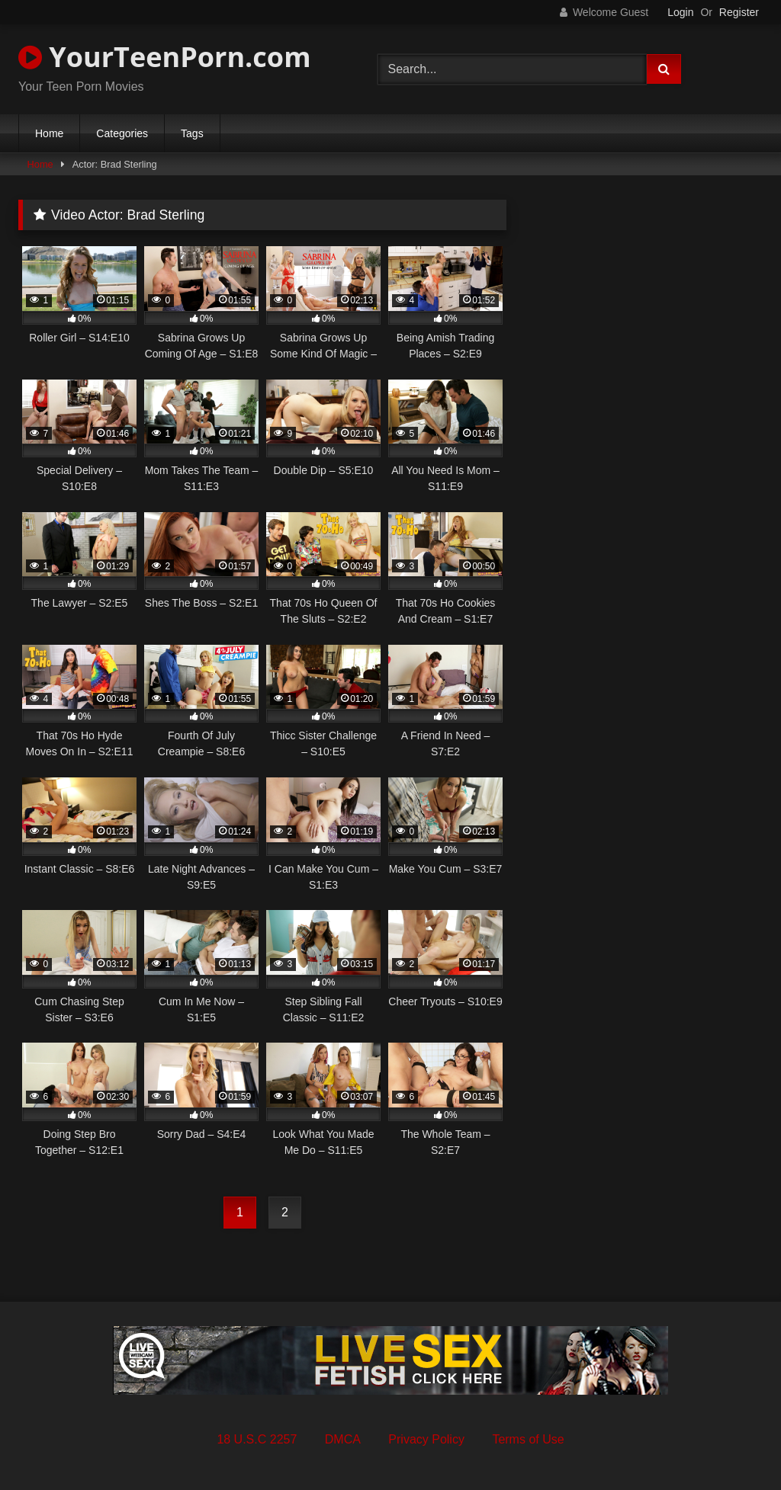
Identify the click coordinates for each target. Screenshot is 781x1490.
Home (49, 133)
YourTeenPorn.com (164, 56)
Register (739, 12)
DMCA (343, 1439)
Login (680, 12)
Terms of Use (528, 1439)
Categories (122, 133)
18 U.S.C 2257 (257, 1439)
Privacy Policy (426, 1439)
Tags (192, 133)
